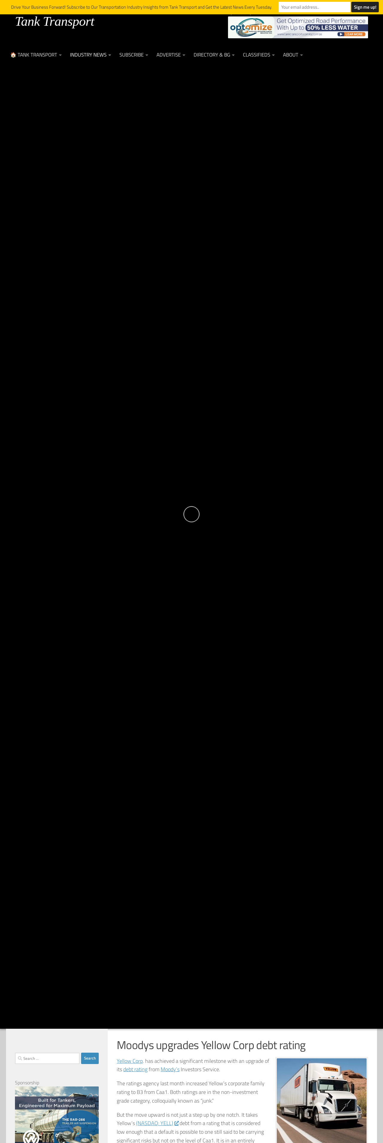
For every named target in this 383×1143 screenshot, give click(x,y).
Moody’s (170, 1069)
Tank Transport (54, 21)
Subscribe (131, 55)
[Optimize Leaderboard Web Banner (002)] (298, 27)
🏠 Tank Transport (33, 55)
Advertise (168, 55)
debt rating (135, 1069)
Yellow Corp (130, 1061)
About (290, 55)
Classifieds (256, 55)
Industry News (88, 55)
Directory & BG (212, 55)
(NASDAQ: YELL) (157, 1123)
